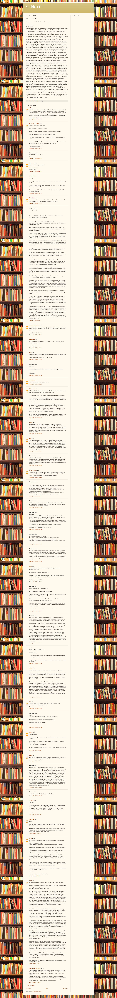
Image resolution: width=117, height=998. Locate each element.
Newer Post (28, 988)
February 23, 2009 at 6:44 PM (35, 171)
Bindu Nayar (32, 197)
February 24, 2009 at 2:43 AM (35, 384)
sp (29, 647)
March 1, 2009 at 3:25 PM (34, 876)
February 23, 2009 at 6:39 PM (35, 148)
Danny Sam (31, 819)
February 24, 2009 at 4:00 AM (35, 433)
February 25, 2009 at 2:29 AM (35, 697)
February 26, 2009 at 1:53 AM (35, 787)
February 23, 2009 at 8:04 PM (35, 320)
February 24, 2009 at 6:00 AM (35, 465)
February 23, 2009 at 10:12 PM (35, 347)
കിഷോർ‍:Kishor (33, 176)
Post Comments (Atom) (36, 991)
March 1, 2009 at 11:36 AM (35, 833)
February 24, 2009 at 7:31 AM (35, 477)
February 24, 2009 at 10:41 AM (35, 529)
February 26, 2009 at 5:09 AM (35, 795)
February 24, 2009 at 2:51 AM (35, 417)
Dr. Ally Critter (32, 470)
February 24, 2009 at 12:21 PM (35, 561)
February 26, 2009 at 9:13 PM (35, 814)
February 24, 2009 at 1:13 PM (35, 581)
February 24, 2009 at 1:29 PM (35, 611)
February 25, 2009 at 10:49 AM (35, 727)
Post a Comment (31, 985)
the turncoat (32, 163)
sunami (30, 880)
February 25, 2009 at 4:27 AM (35, 708)
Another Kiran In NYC (34, 123)
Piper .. (30, 352)
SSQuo (30, 668)
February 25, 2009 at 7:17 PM (35, 761)
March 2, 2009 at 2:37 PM (34, 963)
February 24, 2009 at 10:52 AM (35, 544)
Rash (30, 438)
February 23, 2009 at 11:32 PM (35, 359)
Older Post (65, 988)
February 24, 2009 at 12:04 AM (35, 375)
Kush (30, 701)
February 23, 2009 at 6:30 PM (35, 119)
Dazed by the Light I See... (35, 968)
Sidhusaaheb (32, 380)
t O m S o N (31, 800)
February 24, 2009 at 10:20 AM (35, 496)
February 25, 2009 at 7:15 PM (35, 750)
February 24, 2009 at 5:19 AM (35, 451)
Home (47, 988)
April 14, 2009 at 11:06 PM (34, 982)
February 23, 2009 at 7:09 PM (35, 203)
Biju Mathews (32, 339)
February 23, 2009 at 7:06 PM (35, 193)
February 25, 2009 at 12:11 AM (35, 663)
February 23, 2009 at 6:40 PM (35, 158)
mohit (30, 566)
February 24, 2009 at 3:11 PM (35, 643)
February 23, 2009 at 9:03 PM (35, 334)
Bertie (30, 838)
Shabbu (30, 422)
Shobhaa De (34, 7)
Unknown (31, 107)
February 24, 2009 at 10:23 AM (35, 507)
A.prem (30, 732)
